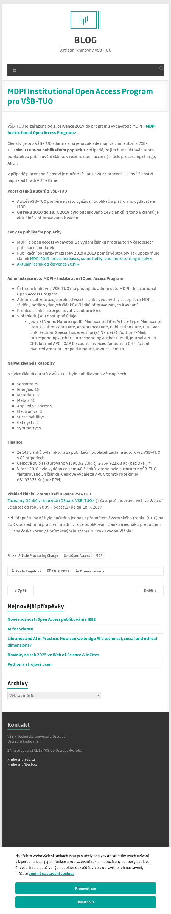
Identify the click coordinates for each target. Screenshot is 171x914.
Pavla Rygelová (28, 571)
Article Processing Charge (38, 556)
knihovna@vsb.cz (22, 764)
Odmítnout (85, 902)
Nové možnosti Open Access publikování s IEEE (51, 619)
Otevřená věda (92, 571)
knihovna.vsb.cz (21, 759)
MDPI (99, 556)
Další (150, 590)
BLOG (85, 40)
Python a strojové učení (29, 664)
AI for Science (20, 628)
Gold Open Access (77, 556)
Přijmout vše (85, 888)
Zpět (21, 590)
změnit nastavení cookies (51, 873)
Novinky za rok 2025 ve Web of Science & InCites (53, 654)
